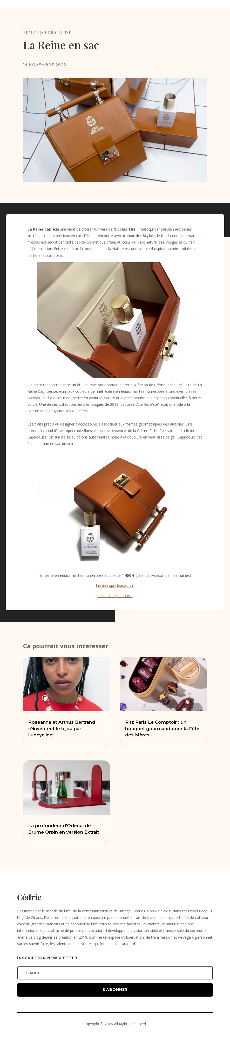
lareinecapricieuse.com (115, 585)
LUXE (66, 32)
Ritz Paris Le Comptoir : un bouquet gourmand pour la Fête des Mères (162, 729)
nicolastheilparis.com (115, 595)
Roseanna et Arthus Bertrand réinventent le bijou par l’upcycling (61, 729)
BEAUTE (31, 32)
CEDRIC (50, 32)
